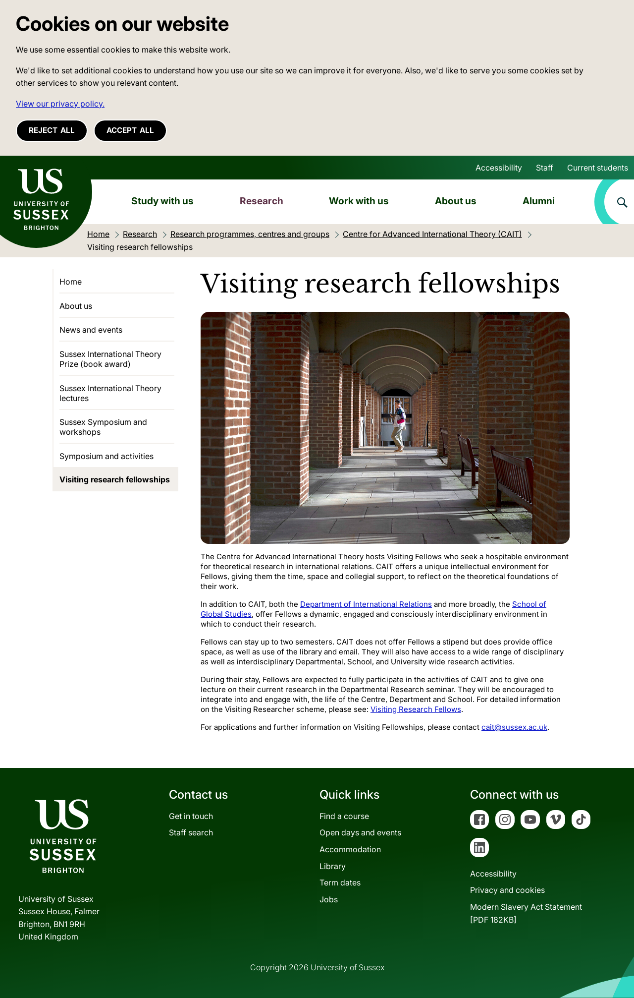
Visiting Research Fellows (415, 709)
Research (261, 201)
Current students (597, 168)
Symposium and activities (106, 456)
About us (455, 201)
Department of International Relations (366, 604)
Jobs (328, 899)
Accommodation (350, 849)
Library (332, 866)
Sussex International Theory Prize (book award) (110, 359)
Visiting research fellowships (114, 479)
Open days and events (360, 832)
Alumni (539, 201)
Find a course (344, 816)
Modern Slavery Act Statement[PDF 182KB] (526, 913)
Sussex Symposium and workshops (103, 427)
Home (70, 282)
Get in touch (191, 816)
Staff (544, 168)
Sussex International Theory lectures (110, 393)
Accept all (130, 130)
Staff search (191, 832)
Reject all (52, 130)
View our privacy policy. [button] (60, 104)
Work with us (359, 201)
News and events (90, 330)
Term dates (340, 882)
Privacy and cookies (507, 890)
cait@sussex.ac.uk (514, 727)
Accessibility (499, 168)
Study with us (162, 201)
